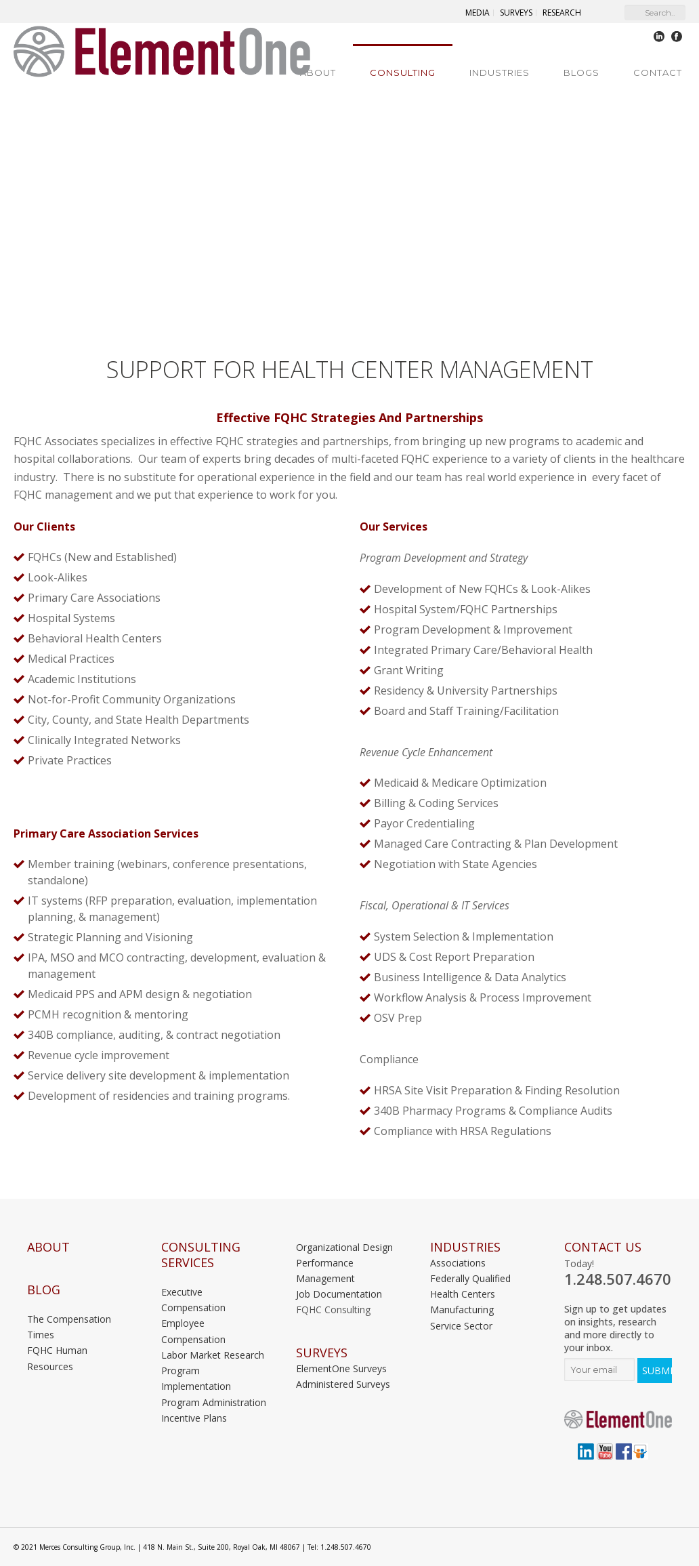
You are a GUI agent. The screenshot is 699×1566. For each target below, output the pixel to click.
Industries (499, 72)
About (318, 72)
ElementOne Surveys (341, 1368)
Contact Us (602, 1247)
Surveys (321, 1353)
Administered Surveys (343, 1384)
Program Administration (213, 1402)
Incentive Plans (194, 1418)
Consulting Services (200, 1255)
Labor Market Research (212, 1354)
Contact (657, 72)
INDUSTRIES (465, 1247)
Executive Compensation (193, 1299)
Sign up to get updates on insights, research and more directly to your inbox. (615, 1328)
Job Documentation (339, 1293)
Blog (43, 1290)
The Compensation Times (69, 1327)
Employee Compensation (193, 1331)
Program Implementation (196, 1378)
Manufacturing (462, 1309)
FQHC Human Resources (57, 1358)
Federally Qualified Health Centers (470, 1286)
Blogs (581, 72)
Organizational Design (344, 1247)
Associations (458, 1262)
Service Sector (461, 1325)
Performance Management (325, 1270)
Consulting (403, 72)
